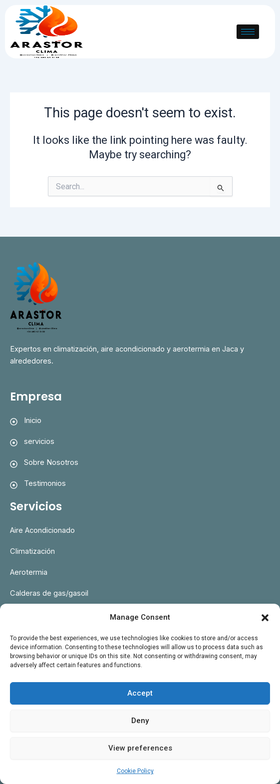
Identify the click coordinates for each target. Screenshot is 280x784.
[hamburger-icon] (248, 31)
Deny (140, 720)
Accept (140, 693)
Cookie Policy (135, 771)
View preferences (140, 748)
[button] (265, 618)
